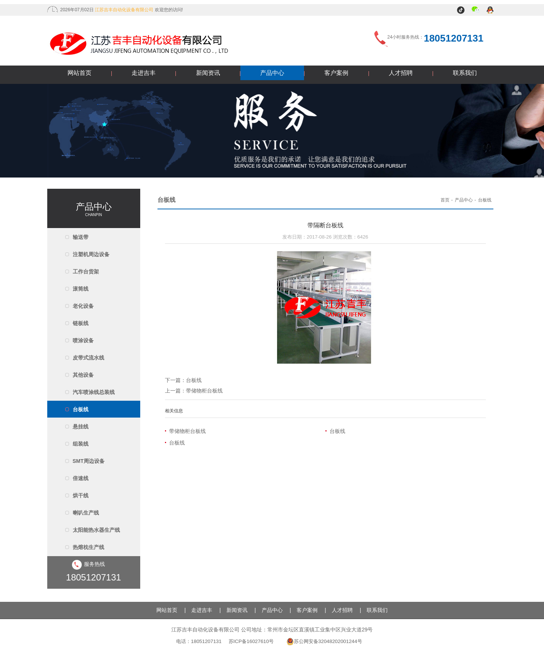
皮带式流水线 (88, 358)
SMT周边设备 (89, 461)
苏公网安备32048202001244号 (324, 641)
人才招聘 (401, 73)
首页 (445, 200)
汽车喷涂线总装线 (94, 392)
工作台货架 (86, 272)
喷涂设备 (83, 340)
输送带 (80, 237)
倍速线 (80, 478)
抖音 (461, 10)
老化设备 (83, 306)
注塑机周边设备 (91, 254)
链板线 (80, 323)
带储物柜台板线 (204, 391)
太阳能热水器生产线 (96, 530)
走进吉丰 (144, 73)
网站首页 (79, 73)
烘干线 (80, 495)
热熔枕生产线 (88, 547)
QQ (490, 10)
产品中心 (272, 73)
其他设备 (83, 375)
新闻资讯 (208, 73)
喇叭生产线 (86, 513)
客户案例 (336, 73)
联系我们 (465, 73)
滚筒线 (80, 289)
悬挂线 (80, 427)
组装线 (80, 444)
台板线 (80, 409)
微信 (476, 10)
